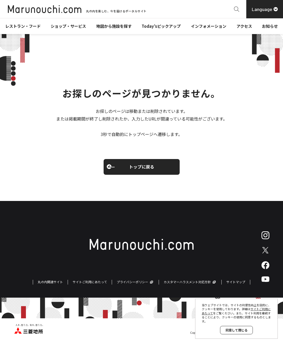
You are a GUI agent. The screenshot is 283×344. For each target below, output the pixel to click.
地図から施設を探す (114, 26)
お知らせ (270, 26)
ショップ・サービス (68, 26)
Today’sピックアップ (161, 26)
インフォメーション (208, 26)
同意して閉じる (237, 330)
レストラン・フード (23, 26)
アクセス (244, 26)
